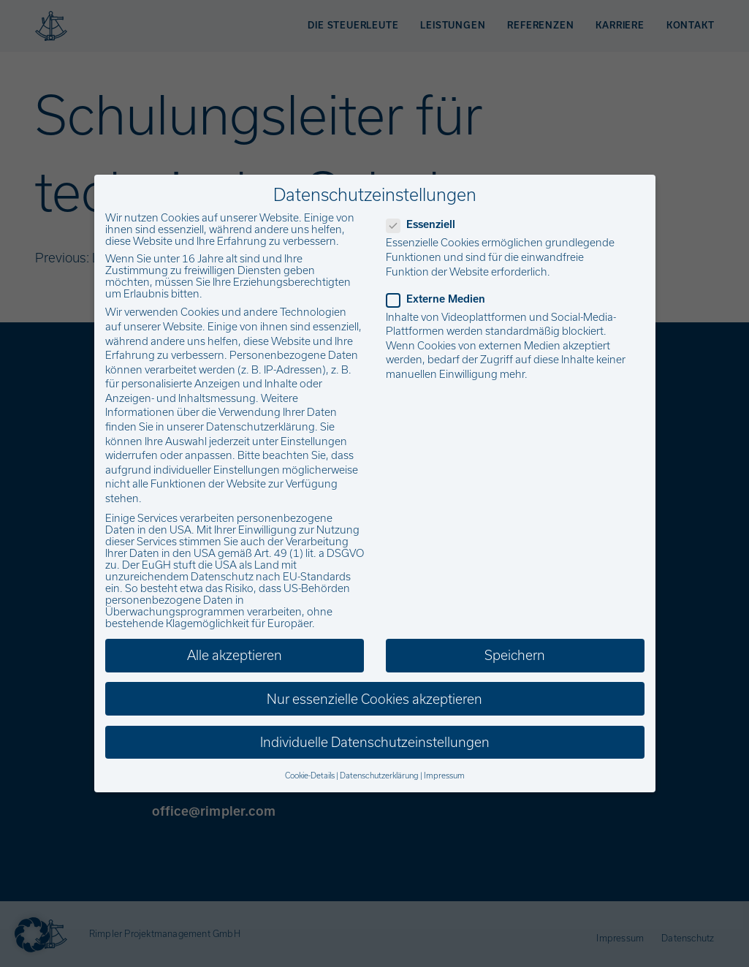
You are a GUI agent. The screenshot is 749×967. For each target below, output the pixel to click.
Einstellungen (314, 441)
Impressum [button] (444, 775)
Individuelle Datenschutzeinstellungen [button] (375, 742)
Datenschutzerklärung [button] (379, 775)
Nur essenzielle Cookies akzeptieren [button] (374, 699)
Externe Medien (440, 299)
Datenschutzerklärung (260, 427)
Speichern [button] (514, 655)
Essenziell (425, 224)
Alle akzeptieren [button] (234, 655)
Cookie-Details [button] (310, 775)
